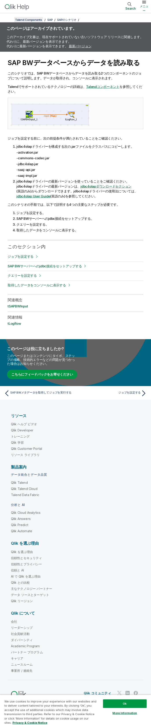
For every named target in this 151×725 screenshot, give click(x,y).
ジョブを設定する (21, 256)
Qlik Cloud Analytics (26, 512)
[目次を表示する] (8, 20)
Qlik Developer (22, 430)
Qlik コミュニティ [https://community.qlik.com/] (97, 693)
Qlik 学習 (17, 442)
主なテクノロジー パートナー (31, 588)
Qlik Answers (21, 519)
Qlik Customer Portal (26, 448)
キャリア (17, 658)
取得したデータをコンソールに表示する (37, 285)
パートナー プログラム (27, 652)
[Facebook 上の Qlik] (136, 693)
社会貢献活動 (20, 634)
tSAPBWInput (18, 306)
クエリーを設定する (22, 275)
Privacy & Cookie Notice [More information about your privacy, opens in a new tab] (29, 722)
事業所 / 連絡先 (21, 670)
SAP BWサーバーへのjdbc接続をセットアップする (45, 266)
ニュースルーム (22, 664)
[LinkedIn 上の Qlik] (127, 693)
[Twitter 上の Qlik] (119, 693)
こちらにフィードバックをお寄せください (42, 374)
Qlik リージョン (22, 601)
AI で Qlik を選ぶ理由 (26, 576)
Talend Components (28, 19)
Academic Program (25, 646)
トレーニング (20, 436)
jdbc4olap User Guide (33, 196)
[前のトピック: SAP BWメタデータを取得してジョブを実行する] (38, 393)
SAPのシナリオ (66, 19)
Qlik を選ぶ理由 (22, 552)
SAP (50, 19)
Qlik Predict (19, 525)
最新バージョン (80, 46)
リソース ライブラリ (25, 455)
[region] (75, 710)
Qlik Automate (21, 531)
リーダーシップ (22, 627)
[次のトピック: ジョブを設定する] (112, 393)
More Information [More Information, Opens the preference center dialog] (124, 713)
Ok (125, 703)
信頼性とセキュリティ (26, 558)
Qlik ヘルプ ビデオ (24, 424)
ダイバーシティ (22, 640)
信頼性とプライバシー (26, 564)
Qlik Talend (19, 482)
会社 (14, 621)
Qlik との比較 (20, 582)
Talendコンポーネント (102, 87)
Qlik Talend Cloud (24, 489)
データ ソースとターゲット (30, 595)
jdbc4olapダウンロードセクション (105, 186)
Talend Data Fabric (25, 495)
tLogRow (14, 323)
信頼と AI (17, 570)
